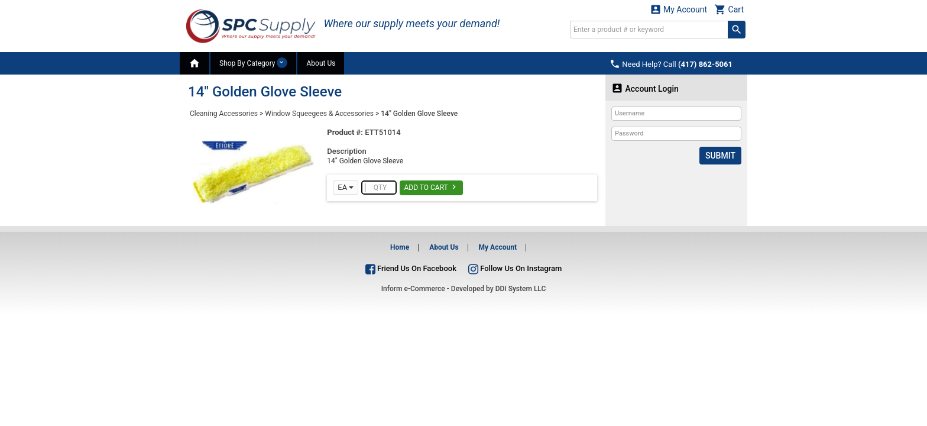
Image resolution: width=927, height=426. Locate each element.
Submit (720, 155)
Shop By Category (253, 62)
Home (399, 247)
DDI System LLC (520, 289)
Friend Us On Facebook (410, 268)
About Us (320, 63)
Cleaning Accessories (224, 113)
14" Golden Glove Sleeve (419, 113)
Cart (729, 9)
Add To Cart (431, 187)
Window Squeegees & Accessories (319, 113)
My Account (679, 9)
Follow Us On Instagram (515, 268)
